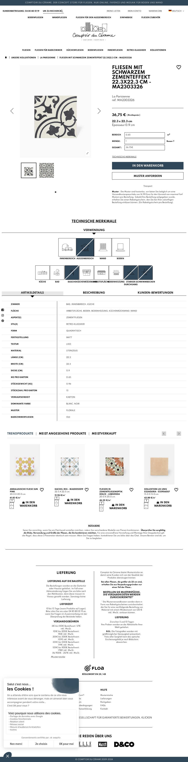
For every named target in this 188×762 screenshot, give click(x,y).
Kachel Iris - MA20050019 (69, 489)
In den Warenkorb (147, 165)
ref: (114, 100)
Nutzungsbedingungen (81, 705)
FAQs (103, 705)
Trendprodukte (20, 433)
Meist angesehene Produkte (62, 433)
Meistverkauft (104, 433)
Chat (136, 535)
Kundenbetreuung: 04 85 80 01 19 (21, 11)
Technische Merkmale (124, 157)
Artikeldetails (32, 292)
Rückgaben (105, 702)
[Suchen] (53, 11)
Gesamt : (117, 148)
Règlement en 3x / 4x (94, 674)
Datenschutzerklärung (81, 708)
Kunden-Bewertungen (155, 292)
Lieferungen (106, 698)
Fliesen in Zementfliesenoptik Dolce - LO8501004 (110, 491)
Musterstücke (106, 695)
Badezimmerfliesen (22, 417)
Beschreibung (94, 292)
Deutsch (176, 11)
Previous (174, 433)
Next (179, 433)
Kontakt (104, 708)
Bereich (116, 135)
